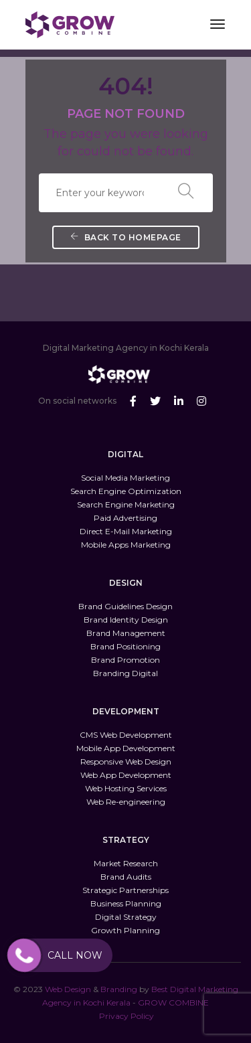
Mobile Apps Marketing (126, 545)
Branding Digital (125, 673)
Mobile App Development (125, 748)
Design (77, 989)
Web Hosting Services (126, 788)
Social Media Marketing (125, 478)
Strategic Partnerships (125, 890)
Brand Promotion (125, 660)
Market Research (126, 863)
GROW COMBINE (173, 1002)
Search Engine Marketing (126, 504)
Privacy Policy (126, 1016)
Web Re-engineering (125, 802)
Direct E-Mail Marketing (126, 531)
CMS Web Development (126, 735)
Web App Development (125, 775)
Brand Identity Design (126, 620)
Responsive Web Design (125, 761)
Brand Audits (125, 877)
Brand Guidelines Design (125, 606)
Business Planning (125, 903)
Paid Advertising (125, 518)
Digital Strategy (126, 917)
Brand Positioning (125, 646)
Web (53, 989)
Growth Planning (125, 930)
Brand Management (125, 633)
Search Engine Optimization (125, 491)
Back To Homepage (125, 237)
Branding (118, 989)
